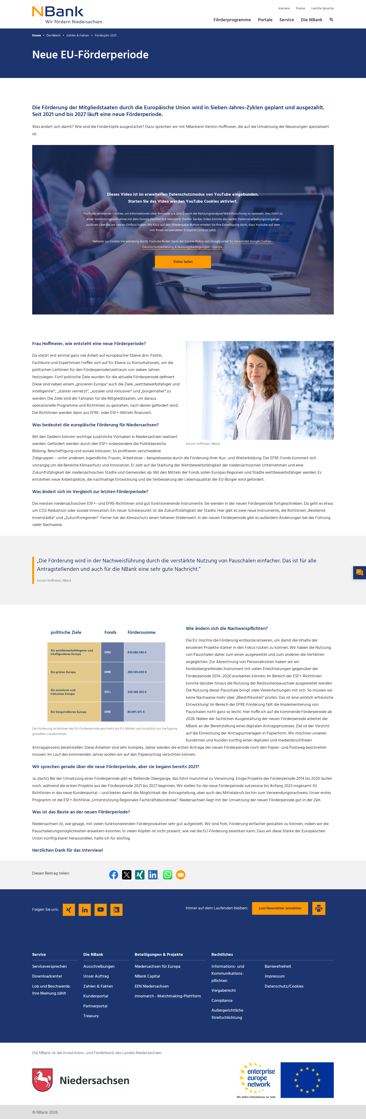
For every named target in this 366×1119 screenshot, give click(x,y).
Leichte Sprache (322, 8)
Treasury (91, 1016)
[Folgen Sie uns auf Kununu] (116, 909)
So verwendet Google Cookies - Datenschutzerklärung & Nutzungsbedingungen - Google (207, 244)
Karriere (284, 8)
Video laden (183, 262)
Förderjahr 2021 (105, 35)
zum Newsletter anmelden (280, 908)
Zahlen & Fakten (77, 35)
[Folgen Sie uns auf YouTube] (101, 909)
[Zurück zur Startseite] (67, 22)
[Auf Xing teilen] (139, 874)
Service (286, 20)
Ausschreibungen (99, 966)
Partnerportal (95, 1006)
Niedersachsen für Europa (157, 966)
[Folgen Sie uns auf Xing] (69, 909)
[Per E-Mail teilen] (180, 874)
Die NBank (311, 20)
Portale (265, 20)
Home (36, 35)
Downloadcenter (47, 976)
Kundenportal (95, 996)
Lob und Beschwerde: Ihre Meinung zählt (51, 990)
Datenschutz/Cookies (284, 986)
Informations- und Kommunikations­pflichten (227, 973)
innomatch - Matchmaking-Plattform (168, 996)
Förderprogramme (232, 20)
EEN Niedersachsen (152, 986)
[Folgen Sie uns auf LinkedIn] (85, 909)
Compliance (221, 1000)
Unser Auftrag (96, 976)
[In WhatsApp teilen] (167, 874)
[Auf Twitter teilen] (126, 874)
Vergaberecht (223, 990)
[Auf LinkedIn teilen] (153, 874)
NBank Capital (147, 976)
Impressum (275, 976)
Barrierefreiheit (278, 966)
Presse (300, 8)
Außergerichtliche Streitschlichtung (227, 1014)
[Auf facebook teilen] (113, 874)
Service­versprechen (49, 966)
